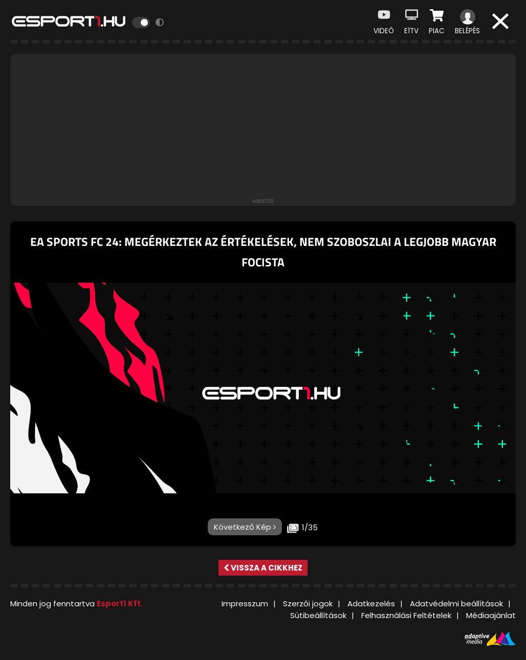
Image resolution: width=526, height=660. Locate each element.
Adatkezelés (371, 603)
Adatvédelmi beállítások (456, 603)
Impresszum (245, 603)
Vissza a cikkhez (263, 567)
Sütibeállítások (318, 615)
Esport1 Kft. (120, 603)
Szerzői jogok (308, 603)
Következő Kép (245, 526)
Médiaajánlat (491, 615)
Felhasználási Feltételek (406, 615)
